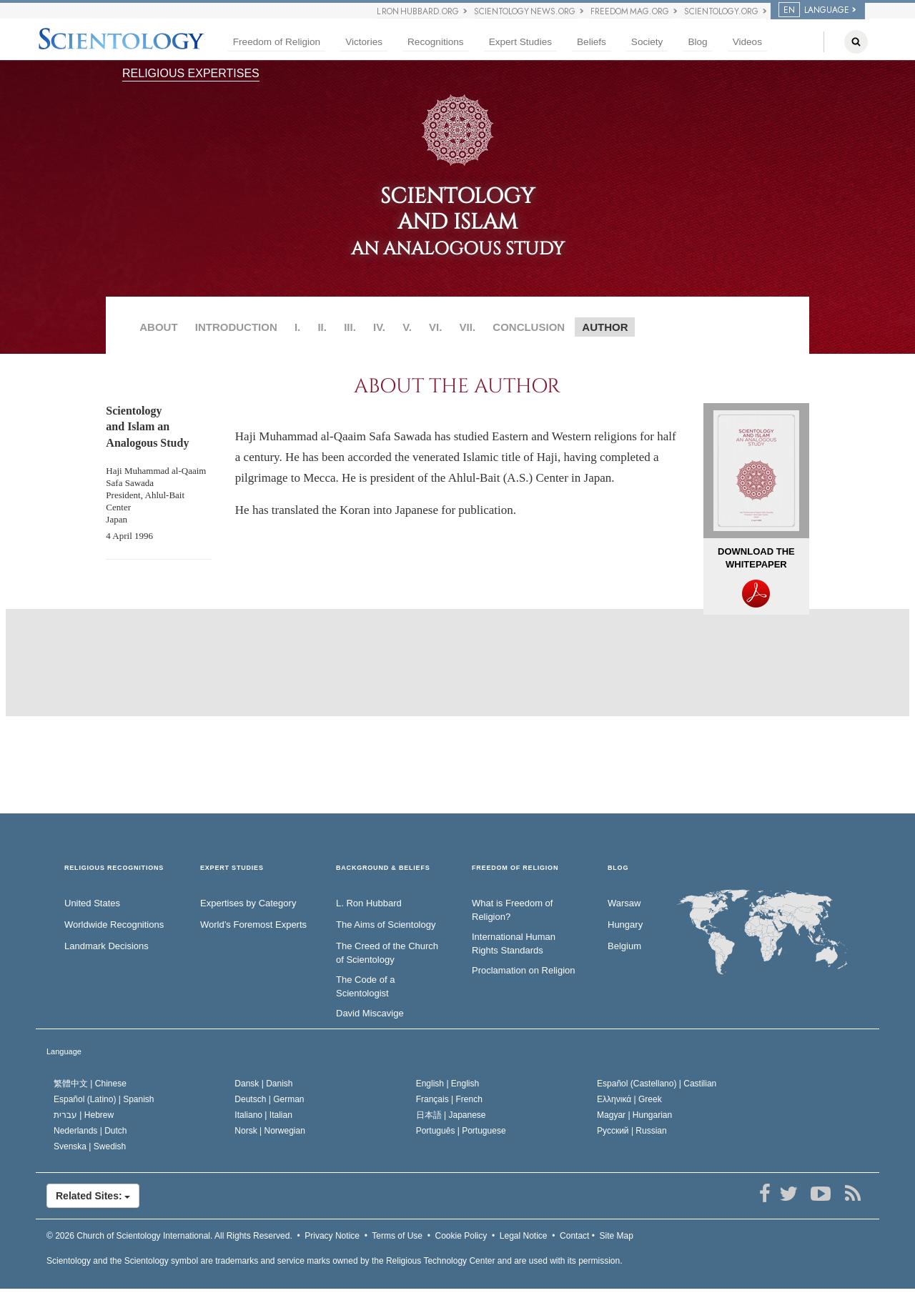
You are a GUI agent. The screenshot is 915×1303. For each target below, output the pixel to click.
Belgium (624, 946)
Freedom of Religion (276, 41)
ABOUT (158, 327)
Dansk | (263, 1084)
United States (92, 903)
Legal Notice (524, 1236)
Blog (697, 41)
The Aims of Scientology (385, 924)
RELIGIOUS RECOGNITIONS (114, 868)
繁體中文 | (90, 1084)
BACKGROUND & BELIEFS (383, 868)
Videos (747, 41)
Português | (461, 1131)
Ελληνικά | (629, 1099)
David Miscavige (370, 1013)
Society (647, 41)
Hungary (625, 924)
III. (350, 327)
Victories (363, 41)
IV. (379, 327)
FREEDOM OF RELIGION (515, 868)
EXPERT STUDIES (232, 868)
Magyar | (634, 1115)
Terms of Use (397, 1236)
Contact (574, 1236)
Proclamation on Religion (523, 970)
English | (448, 1084)
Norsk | (269, 1131)
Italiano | (263, 1115)
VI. (435, 327)
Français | (449, 1099)
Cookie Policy (461, 1236)
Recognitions (435, 41)
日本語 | (451, 1115)
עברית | (84, 1115)
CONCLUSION (529, 327)
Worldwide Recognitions (114, 924)
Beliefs (591, 41)
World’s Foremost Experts (253, 924)
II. (322, 327)
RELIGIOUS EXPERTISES (190, 73)
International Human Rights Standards (513, 943)
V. (407, 327)
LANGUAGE (813, 10)
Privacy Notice (332, 1236)
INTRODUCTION (236, 327)
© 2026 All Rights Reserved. (169, 1236)
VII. (468, 327)
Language (63, 1051)
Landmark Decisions (106, 946)
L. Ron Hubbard (369, 903)
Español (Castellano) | (656, 1084)
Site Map (616, 1236)
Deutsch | (269, 1099)
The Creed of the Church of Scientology (387, 953)
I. (297, 327)
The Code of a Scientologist (365, 986)
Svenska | (90, 1146)
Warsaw (624, 903)
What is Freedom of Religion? (512, 910)
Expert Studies (520, 41)
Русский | (632, 1131)
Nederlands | (90, 1131)
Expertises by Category (248, 903)
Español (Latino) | (104, 1099)
